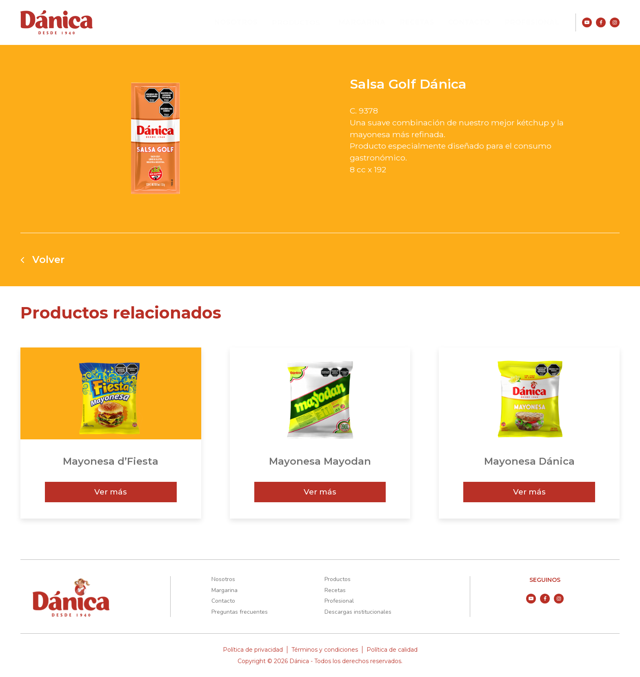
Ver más (110, 492)
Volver (42, 260)
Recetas (425, 22)
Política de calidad (392, 649)
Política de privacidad (253, 649)
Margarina (374, 22)
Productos (312, 22)
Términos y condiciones (324, 649)
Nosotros (255, 22)
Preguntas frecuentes (239, 612)
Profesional (534, 22)
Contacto (475, 22)
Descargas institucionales (357, 612)
